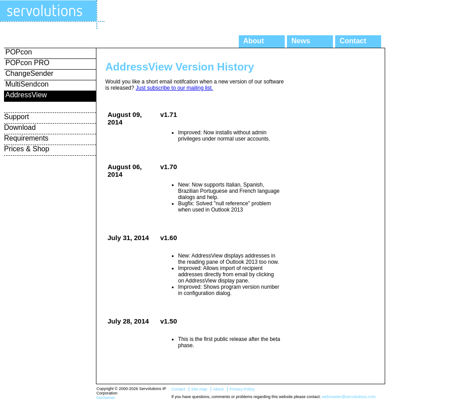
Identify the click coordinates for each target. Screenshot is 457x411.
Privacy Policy (241, 389)
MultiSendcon (27, 84)
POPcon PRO (27, 62)
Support (16, 116)
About (253, 41)
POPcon (18, 52)
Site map (199, 389)
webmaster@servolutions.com (349, 396)
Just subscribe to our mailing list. (174, 88)
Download (20, 127)
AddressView (26, 95)
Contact (353, 41)
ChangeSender (29, 73)
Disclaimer (105, 397)
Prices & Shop (26, 149)
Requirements (26, 138)
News (300, 41)
